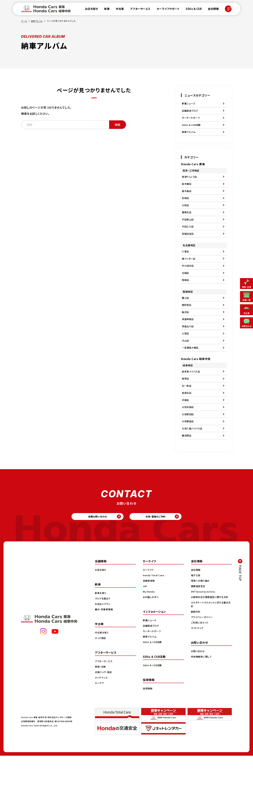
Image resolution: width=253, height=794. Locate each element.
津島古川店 (188, 349)
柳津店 (186, 406)
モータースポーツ (191, 120)
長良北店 (187, 422)
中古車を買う (102, 671)
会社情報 (211, 9)
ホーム (24, 20)
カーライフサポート (166, 9)
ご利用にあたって (200, 661)
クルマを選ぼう (103, 636)
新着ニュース (189, 104)
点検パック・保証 (104, 710)
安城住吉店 (188, 246)
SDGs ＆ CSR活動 (153, 680)
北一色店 (187, 414)
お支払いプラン (103, 642)
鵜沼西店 (187, 470)
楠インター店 (189, 273)
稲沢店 (186, 333)
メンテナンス (102, 716)
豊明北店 (187, 222)
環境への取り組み (201, 619)
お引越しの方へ (151, 635)
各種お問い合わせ (90, 553)
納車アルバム (37, 20)
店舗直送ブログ (190, 112)
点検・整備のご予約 (162, 553)
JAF (145, 624)
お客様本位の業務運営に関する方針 (211, 635)
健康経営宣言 (198, 624)
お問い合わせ (198, 689)
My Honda (149, 630)
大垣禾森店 (188, 438)
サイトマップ (197, 666)
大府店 (186, 214)
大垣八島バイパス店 (193, 462)
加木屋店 (187, 190)
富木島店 (187, 198)
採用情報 (148, 726)
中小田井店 (188, 281)
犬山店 (186, 365)
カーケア (100, 721)
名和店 (186, 206)
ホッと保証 (101, 676)
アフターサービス (138, 9)
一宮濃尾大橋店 (191, 373)
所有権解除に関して (202, 695)
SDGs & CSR (192, 9)
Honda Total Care (154, 613)
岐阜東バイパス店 (191, 398)
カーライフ (148, 608)
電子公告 (196, 613)
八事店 (186, 265)
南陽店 (186, 298)
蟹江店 (186, 316)
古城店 (186, 289)
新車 (105, 9)
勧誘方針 (196, 650)
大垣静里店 (188, 454)
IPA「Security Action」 (204, 630)
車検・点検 (100, 705)
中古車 (118, 9)
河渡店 (186, 430)
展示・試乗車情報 (104, 647)
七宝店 (186, 357)
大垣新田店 (188, 446)
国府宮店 (187, 324)
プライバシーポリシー (202, 655)
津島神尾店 (188, 341)
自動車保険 (149, 619)
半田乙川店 (188, 238)
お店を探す (89, 9)
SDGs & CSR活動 (192, 128)
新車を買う (101, 631)
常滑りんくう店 (190, 182)
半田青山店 (188, 230)
